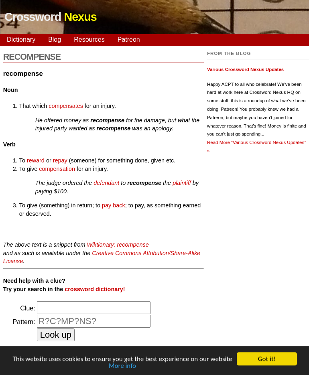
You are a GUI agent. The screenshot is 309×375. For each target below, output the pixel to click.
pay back (113, 205)
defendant (106, 183)
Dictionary (21, 39)
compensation (57, 169)
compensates (66, 106)
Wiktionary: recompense (117, 244)
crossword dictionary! (95, 289)
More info (122, 367)
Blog (54, 39)
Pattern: (24, 321)
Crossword (50, 16)
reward (36, 160)
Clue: (27, 308)
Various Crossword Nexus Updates (245, 69)
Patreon (129, 39)
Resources (89, 39)
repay (60, 160)
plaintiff (182, 183)
